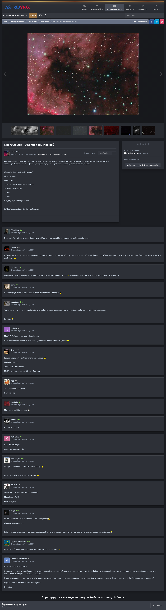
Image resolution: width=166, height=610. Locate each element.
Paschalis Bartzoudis (19, 559)
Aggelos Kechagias (18, 541)
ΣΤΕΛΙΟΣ (14, 485)
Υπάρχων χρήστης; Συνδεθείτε (15, 15)
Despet (13, 247)
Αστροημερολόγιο (97, 9)
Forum (84, 9)
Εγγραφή (33, 15)
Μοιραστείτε (89, 153)
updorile (14, 328)
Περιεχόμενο (142, 9)
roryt (13, 511)
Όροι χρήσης (6, 607)
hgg (12, 381)
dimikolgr (14, 402)
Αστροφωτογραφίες (114, 9)
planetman (15, 302)
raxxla (16, 152)
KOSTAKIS (15, 437)
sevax (13, 285)
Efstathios (15, 230)
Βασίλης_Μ (15, 459)
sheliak (14, 420)
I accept (157, 605)
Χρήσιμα (156, 9)
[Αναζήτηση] (137, 15)
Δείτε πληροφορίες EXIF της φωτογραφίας (143, 165)
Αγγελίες (129, 9)
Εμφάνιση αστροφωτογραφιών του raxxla (53, 154)
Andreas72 (15, 267)
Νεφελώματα (131, 153)
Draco (13, 350)
